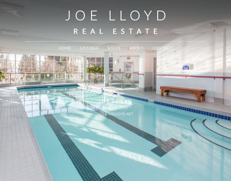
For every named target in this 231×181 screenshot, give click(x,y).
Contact (162, 48)
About (137, 48)
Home (65, 48)
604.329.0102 (115, 108)
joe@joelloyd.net (116, 114)
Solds (114, 48)
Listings (89, 48)
